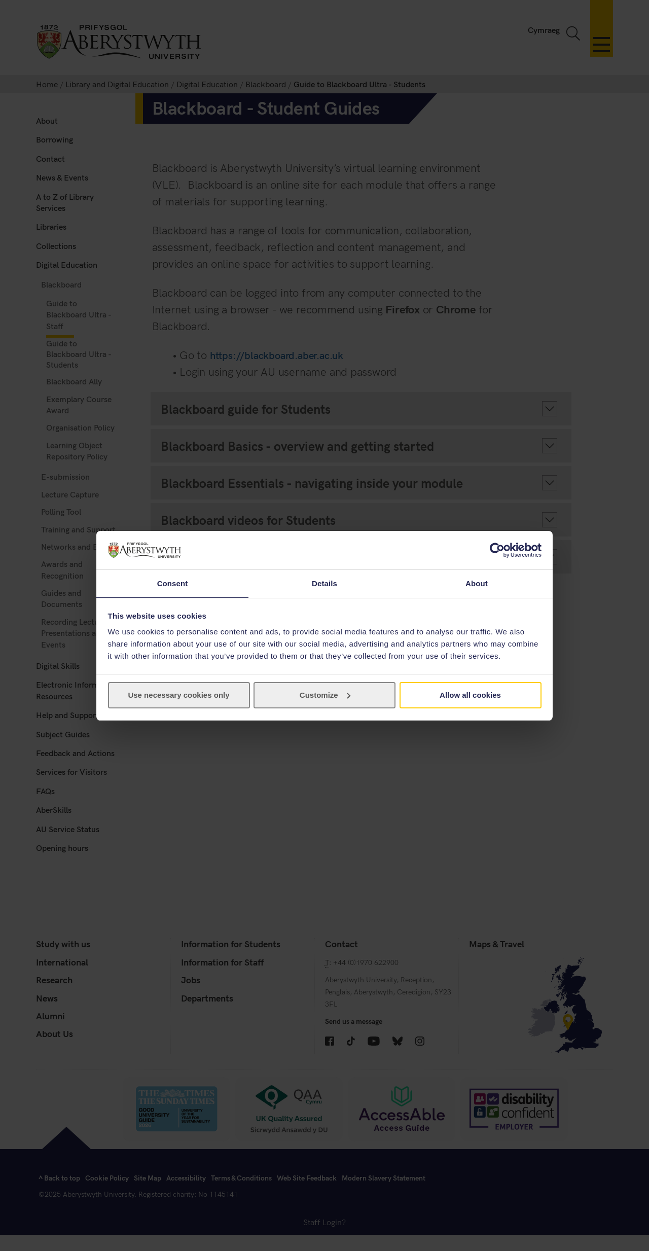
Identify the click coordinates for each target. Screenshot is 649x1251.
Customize (325, 695)
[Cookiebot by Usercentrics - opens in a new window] (497, 549)
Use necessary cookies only (178, 695)
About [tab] (476, 583)
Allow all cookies (470, 695)
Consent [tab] (172, 583)
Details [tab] (324, 583)
